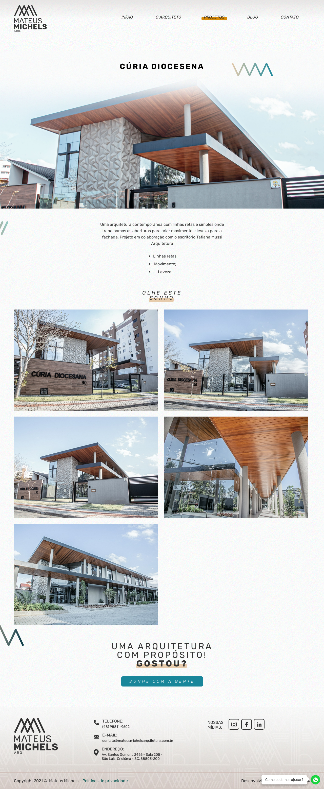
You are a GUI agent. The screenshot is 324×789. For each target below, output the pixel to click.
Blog (252, 17)
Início (127, 17)
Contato (290, 17)
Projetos (214, 17)
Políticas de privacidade (105, 780)
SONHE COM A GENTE (162, 681)
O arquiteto (168, 17)
